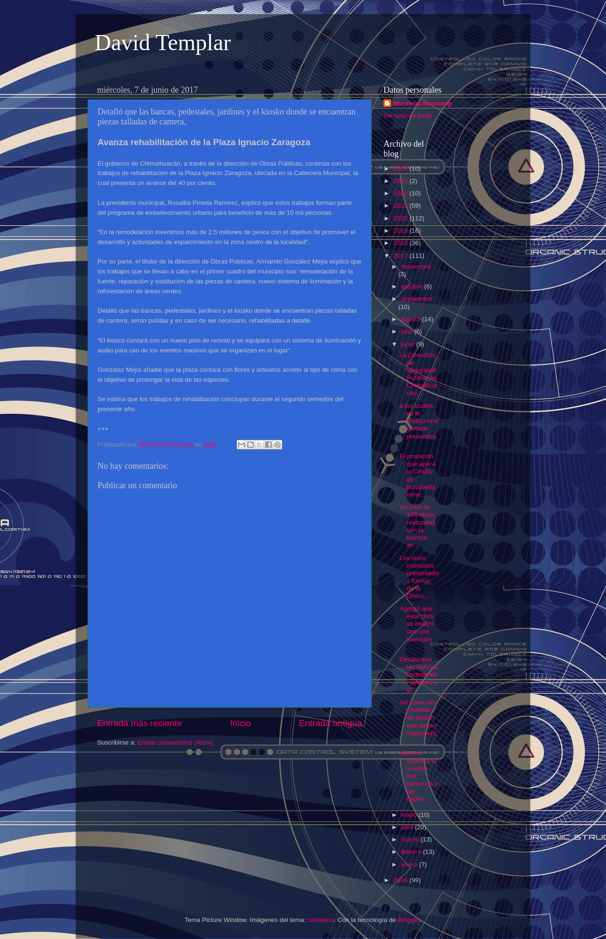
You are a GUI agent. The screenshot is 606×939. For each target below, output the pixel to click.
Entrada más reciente (139, 723)
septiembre (417, 298)
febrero (412, 851)
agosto (411, 319)
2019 (401, 230)
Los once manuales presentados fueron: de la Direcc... (419, 577)
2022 (401, 193)
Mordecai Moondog (422, 103)
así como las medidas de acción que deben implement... (419, 721)
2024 (401, 168)
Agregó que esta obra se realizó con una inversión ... (417, 627)
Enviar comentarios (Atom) (176, 742)
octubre (412, 286)
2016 (401, 880)
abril (408, 827)
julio (407, 331)
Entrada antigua (330, 723)
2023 (401, 180)
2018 (401, 242)
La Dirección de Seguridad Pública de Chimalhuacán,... (418, 374)
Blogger (408, 919)
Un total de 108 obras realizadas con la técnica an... (418, 526)
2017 (401, 255)
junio (408, 344)
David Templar (163, 42)
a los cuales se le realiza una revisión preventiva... (419, 425)
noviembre (416, 266)
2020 (401, 218)
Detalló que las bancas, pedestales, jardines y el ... (419, 674)
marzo (410, 839)
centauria (321, 919)
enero (410, 864)
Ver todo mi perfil (407, 115)
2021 (401, 205)
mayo (410, 814)
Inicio (240, 723)
